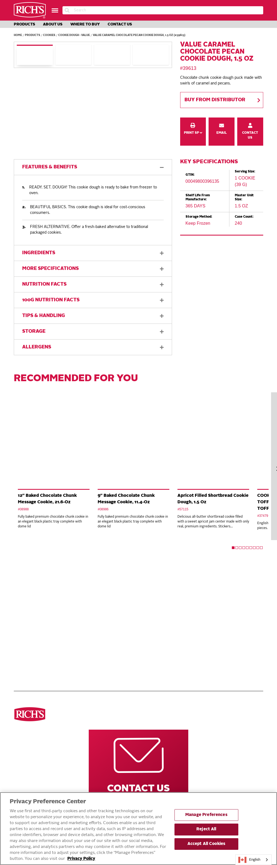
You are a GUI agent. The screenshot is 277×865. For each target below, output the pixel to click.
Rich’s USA (195, 616)
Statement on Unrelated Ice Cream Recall (132, 671)
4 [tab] (243, 547)
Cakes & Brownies (31, 640)
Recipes (107, 610)
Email (222, 121)
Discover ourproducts (30, 588)
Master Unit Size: (244, 197)
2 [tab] (236, 547)
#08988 (23, 509)
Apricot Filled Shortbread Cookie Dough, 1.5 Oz (213, 499)
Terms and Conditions (120, 628)
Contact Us (120, 24)
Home (18, 35)
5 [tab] (247, 547)
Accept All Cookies (206, 844)
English (249, 860)
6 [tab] (250, 547)
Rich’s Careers (199, 604)
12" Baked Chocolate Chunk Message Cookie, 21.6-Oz (47, 499)
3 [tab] (240, 547)
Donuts (21, 622)
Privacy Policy (113, 634)
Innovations (111, 616)
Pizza (19, 610)
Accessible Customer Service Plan (132, 662)
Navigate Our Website (116, 588)
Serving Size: (245, 171)
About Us (52, 24)
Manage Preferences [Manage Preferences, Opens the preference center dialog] (206, 815)
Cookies (49, 35)
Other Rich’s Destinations (202, 588)
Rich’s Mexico (198, 622)
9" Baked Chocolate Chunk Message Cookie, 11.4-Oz (126, 499)
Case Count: (244, 216)
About (105, 622)
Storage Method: (199, 216)
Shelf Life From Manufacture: (198, 197)
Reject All (206, 829)
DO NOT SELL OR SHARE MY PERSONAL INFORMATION (124, 643)
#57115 (182, 509)
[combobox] (253, 859)
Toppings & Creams (31, 634)
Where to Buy (85, 24)
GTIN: (190, 175)
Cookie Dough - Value (74, 35)
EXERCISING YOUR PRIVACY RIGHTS (115, 654)
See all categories (32, 604)
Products (24, 24)
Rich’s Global (198, 610)
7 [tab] (254, 547)
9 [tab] (261, 547)
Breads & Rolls (28, 616)
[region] (138, 828)
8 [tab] (257, 547)
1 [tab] (233, 547)
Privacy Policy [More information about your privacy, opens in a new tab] (81, 859)
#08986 (103, 509)
